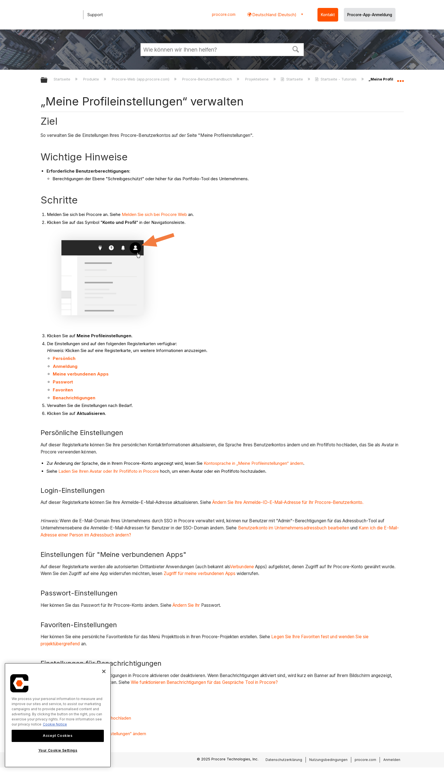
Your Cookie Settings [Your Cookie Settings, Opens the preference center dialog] (57, 750)
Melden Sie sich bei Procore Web (154, 214)
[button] (296, 49)
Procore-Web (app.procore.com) (141, 79)
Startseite (62, 79)
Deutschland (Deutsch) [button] (273, 14)
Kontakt (328, 14)
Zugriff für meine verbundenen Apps (199, 573)
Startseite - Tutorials (336, 79)
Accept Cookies (57, 735)
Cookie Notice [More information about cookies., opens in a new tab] (55, 724)
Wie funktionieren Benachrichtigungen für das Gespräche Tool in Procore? (204, 682)
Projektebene (257, 79)
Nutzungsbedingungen (328, 760)
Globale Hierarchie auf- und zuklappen (47, 80)
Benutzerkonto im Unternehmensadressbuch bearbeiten (293, 528)
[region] (58, 715)
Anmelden (391, 760)
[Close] (104, 671)
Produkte (91, 79)
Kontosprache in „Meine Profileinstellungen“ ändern (253, 463)
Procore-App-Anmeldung (369, 14)
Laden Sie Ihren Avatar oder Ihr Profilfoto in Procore (108, 471)
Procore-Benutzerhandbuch (207, 79)
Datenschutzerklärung (284, 760)
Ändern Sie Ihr (186, 605)
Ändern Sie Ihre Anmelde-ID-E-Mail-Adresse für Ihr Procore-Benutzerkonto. (287, 502)
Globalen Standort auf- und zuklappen (400, 78)
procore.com (223, 14)
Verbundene (242, 566)
